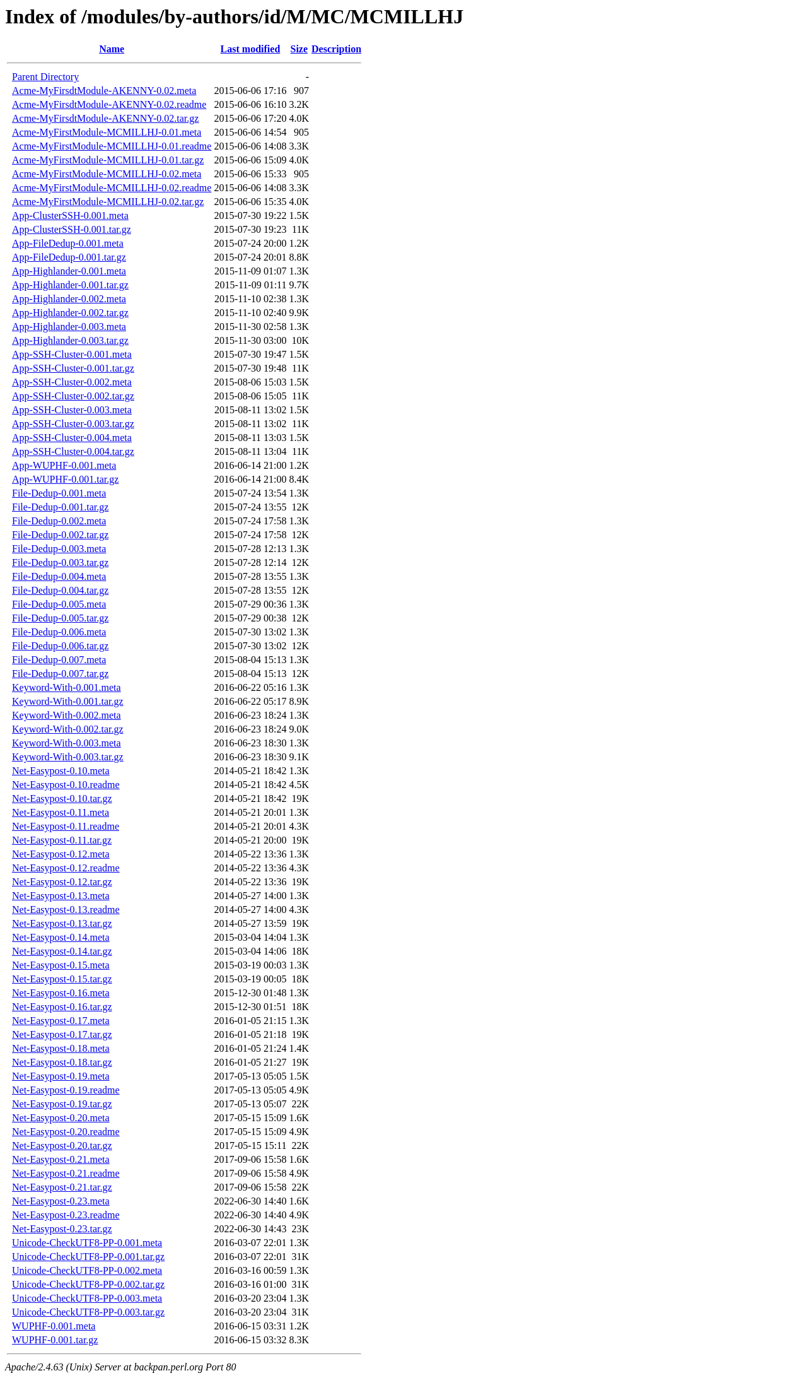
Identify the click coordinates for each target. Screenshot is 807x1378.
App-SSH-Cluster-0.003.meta (72, 409)
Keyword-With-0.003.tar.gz (68, 756)
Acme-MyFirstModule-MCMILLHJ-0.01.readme (111, 146)
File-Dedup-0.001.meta (59, 493)
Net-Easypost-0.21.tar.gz (62, 1187)
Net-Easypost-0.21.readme (66, 1173)
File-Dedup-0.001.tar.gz (60, 507)
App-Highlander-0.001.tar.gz (70, 285)
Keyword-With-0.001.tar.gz (68, 701)
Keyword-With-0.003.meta (66, 743)
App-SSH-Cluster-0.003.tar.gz (73, 423)
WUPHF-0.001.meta (53, 1326)
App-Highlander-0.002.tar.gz (70, 312)
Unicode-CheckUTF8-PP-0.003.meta (87, 1298)
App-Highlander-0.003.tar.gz (70, 340)
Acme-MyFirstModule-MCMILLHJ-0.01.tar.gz (108, 160)
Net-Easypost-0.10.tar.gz (62, 798)
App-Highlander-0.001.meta (69, 271)
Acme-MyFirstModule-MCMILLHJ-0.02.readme (111, 187)
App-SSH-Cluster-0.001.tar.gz (73, 368)
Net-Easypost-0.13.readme (66, 909)
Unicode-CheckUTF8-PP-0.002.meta (87, 1270)
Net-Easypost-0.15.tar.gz (62, 979)
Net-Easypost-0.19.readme (66, 1090)
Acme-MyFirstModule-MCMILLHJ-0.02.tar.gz (108, 201)
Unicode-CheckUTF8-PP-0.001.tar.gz (88, 1256)
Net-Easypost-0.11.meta (60, 812)
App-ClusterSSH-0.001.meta (70, 215)
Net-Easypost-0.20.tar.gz (62, 1145)
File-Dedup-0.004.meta (59, 576)
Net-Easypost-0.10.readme (66, 784)
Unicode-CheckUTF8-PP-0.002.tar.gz (88, 1284)
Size (299, 49)
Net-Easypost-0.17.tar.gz (62, 1034)
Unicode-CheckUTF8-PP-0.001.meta (87, 1242)
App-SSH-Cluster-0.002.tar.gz (73, 396)
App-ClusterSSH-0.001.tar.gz (71, 229)
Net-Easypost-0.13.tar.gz (62, 923)
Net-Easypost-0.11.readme (65, 826)
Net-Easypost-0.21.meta (61, 1159)
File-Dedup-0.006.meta (59, 632)
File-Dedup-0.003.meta (59, 548)
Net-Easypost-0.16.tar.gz (62, 1006)
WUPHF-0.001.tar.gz (55, 1339)
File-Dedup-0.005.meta (59, 604)
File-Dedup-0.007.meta (59, 659)
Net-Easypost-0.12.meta (61, 854)
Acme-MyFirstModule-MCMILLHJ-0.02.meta (106, 173)
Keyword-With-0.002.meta (66, 715)
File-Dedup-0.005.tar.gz (60, 618)
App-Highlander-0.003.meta (69, 326)
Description (336, 49)
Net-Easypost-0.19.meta (61, 1076)
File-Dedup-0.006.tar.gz (60, 645)
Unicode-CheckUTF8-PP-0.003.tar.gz (88, 1312)
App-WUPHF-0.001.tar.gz (65, 479)
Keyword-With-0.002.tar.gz (68, 729)
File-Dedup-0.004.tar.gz (60, 590)
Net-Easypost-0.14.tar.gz (62, 951)
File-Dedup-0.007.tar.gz (60, 673)
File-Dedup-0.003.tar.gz (60, 562)
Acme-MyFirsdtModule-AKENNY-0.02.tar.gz (105, 118)
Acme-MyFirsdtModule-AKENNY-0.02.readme (109, 104)
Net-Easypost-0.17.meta (61, 1020)
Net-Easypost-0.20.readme (66, 1131)
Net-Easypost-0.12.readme (66, 868)
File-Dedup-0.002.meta (59, 520)
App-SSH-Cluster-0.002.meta (72, 382)
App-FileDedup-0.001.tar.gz (69, 257)
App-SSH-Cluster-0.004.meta (72, 437)
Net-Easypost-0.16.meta (61, 992)
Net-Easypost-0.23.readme (66, 1215)
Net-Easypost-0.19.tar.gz (62, 1103)
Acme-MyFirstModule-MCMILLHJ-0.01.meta (106, 132)
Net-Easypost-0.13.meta (61, 895)
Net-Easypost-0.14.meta (61, 937)
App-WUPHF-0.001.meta (64, 465)
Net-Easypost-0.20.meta (61, 1117)
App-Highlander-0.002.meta (69, 298)
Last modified (251, 49)
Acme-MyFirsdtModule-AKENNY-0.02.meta (104, 90)
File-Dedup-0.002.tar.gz (60, 534)
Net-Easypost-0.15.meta (61, 965)
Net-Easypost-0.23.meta (61, 1201)
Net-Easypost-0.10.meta (61, 770)
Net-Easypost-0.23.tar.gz (62, 1228)
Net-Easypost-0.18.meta (61, 1048)
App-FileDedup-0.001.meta (68, 243)
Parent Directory (45, 76)
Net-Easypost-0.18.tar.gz (62, 1062)
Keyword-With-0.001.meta (66, 687)
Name (111, 49)
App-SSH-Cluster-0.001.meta (72, 354)
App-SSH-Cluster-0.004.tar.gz (73, 451)
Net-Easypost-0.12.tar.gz (62, 881)
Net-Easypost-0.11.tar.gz (62, 840)
